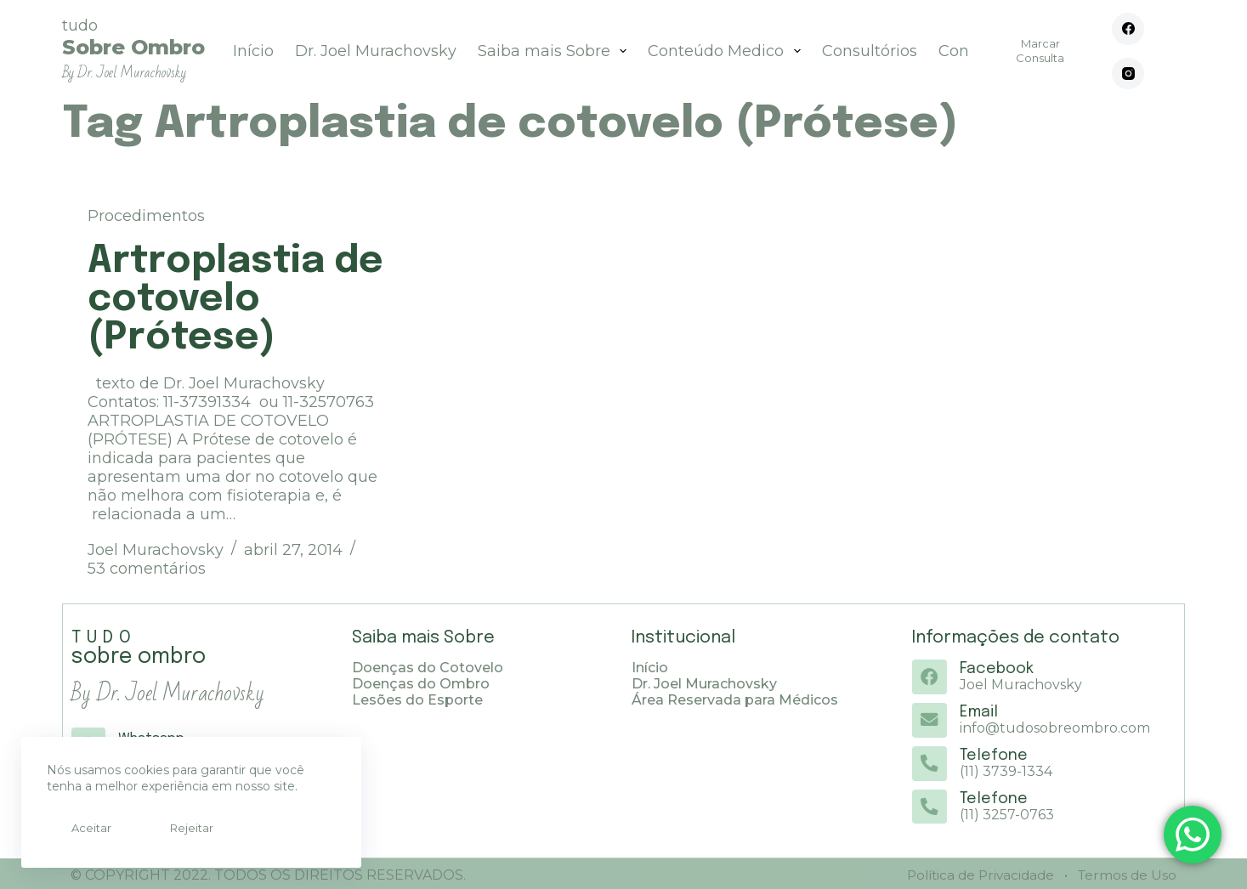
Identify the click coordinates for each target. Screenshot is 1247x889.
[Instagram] (1128, 74)
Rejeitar (168, 828)
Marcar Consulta (1040, 51)
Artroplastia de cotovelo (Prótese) (235, 299)
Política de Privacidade (974, 872)
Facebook (996, 669)
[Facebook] (1128, 29)
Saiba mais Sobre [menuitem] (556, 51)
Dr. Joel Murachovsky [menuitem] (375, 51)
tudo (133, 49)
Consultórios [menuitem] (869, 51)
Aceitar (84, 828)
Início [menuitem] (253, 51)
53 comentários (147, 568)
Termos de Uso (1124, 872)
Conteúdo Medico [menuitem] (728, 51)
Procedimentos (146, 216)
